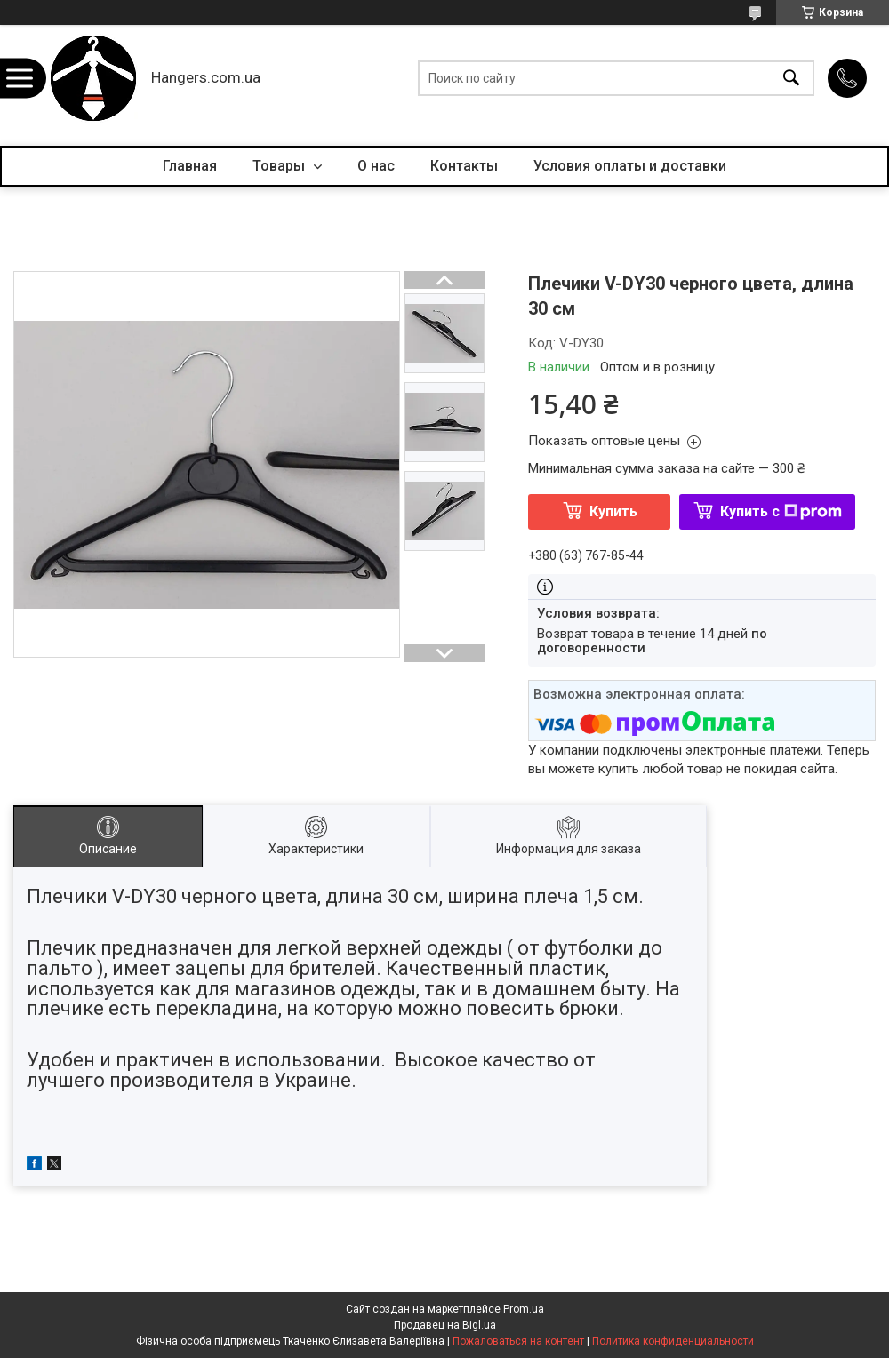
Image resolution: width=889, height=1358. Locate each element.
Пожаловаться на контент (518, 1341)
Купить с (781, 511)
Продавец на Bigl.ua (445, 1325)
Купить (613, 511)
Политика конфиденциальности (673, 1341)
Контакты (464, 165)
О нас (376, 165)
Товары (280, 165)
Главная (190, 165)
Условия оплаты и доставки (629, 165)
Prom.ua (523, 1309)
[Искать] (791, 78)
